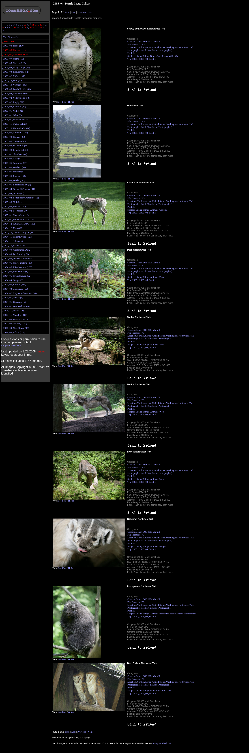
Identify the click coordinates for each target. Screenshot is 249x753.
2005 (134, 59)
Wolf (161, 344)
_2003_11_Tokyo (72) (13, 310)
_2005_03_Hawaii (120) (14, 206)
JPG (143, 44)
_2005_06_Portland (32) (14, 167)
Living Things (142, 56)
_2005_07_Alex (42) (12, 158)
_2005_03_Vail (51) (12, 202)
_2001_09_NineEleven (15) (15, 328)
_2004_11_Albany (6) (12, 241)
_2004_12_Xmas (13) (12, 228)
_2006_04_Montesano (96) (15, 93)
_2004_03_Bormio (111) (14, 284)
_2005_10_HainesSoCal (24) (16, 128)
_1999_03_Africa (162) (13, 332)
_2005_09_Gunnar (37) (13, 137)
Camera (131, 41)
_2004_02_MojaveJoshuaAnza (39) (19, 293)
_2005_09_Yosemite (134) (15, 132)
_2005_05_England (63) (14, 176)
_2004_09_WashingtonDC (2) (16, 249)
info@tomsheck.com (11, 345)
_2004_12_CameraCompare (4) (17, 232)
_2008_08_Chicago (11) (13, 50)
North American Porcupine (183, 613)
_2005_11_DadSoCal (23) (14, 123)
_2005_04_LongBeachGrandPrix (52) (20, 197)
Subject (131, 56)
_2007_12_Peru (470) (12, 80)
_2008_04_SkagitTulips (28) (16, 67)
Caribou (163, 209)
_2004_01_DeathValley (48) (15, 306)
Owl (158, 56)
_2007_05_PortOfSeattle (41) (16, 89)
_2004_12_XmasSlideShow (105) (18, 223)
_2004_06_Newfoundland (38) (17, 262)
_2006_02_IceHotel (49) (14, 106)
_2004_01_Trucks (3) (12, 297)
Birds (152, 56)
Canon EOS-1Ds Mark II (148, 41)
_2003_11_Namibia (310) (14, 315)
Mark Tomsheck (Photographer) (156, 50)
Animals (154, 209)
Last (73, 12)
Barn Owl (166, 690)
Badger (162, 546)
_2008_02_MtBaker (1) (13, 76)
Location (131, 47)
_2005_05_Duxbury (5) (13, 180)
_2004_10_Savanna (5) (13, 245)
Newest (41, 351)
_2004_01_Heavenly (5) (14, 302)
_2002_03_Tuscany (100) (14, 323)
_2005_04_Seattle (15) (13, 193)
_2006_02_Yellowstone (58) (16, 97)
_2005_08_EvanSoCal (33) (15, 150)
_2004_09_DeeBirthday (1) (15, 254)
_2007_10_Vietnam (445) (14, 84)
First (67, 12)
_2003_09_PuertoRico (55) (15, 319)
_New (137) (8, 41)
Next (90, 12)
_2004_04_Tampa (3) (12, 280)
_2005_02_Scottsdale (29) (14, 210)
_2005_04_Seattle (147, 59)
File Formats (133, 44)
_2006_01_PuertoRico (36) (15, 119)
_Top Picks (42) (10, 37)
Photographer (133, 50)
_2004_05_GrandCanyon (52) (16, 275)
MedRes (62, 101)
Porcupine (164, 613)
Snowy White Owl (170, 56)
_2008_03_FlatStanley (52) (15, 71)
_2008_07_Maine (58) (13, 58)
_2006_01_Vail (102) (12, 110)
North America (144, 47)
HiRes (71, 101)
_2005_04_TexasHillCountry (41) (18, 189)
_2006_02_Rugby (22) (13, 102)
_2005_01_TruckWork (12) (15, 215)
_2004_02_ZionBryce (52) (15, 288)
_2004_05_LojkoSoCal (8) (15, 271)
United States (158, 47)
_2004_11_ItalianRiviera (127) (17, 236)
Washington (171, 47)
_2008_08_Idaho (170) (13, 45)
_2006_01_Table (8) (12, 115)
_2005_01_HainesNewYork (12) (18, 219)
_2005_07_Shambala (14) (14, 154)
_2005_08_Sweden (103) (14, 141)
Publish (131, 53)
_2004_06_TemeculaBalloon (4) (17, 258)
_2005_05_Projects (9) (13, 171)
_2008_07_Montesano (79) (15, 54)
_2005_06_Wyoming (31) (14, 163)
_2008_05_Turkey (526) (14, 63)
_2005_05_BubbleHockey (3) (16, 184)
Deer (161, 277)
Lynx (161, 479)
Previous (81, 12)
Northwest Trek (186, 47)
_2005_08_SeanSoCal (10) (15, 145)
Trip (129, 59)
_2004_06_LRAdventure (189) (17, 267)
